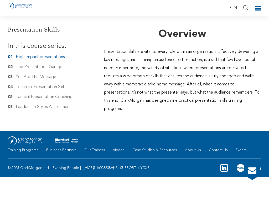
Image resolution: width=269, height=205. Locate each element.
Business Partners (61, 150)
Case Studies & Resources (154, 150)
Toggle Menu (258, 8)
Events (241, 150)
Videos (119, 150)
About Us (193, 150)
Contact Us (218, 150)
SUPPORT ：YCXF (134, 168)
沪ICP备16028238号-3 (100, 168)
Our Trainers (94, 150)
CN (233, 8)
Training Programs (23, 150)
